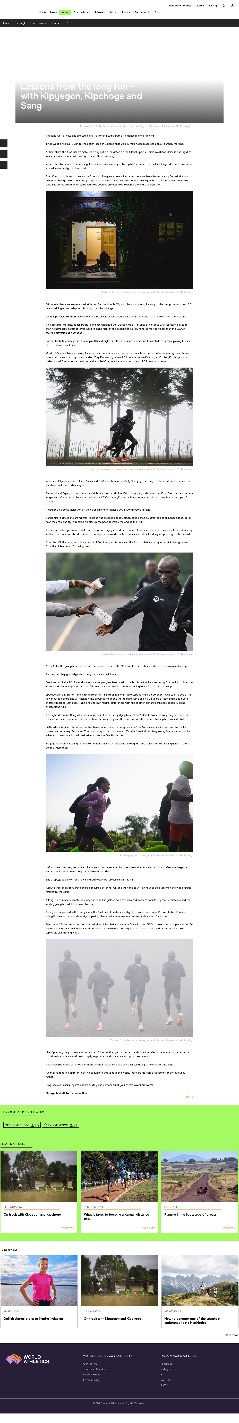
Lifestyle (21, 32)
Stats (112, 13)
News (53, 13)
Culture (56, 32)
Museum (200, 5)
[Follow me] (7, 1134)
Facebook (166, 1373)
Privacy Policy (91, 1389)
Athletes (100, 13)
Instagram (166, 1378)
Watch (65, 13)
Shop (158, 13)
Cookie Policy (91, 1384)
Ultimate (125, 13)
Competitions (81, 13)
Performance (39, 32)
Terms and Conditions (96, 1378)
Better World (142, 13)
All (68, 32)
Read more (68, 1237)
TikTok (165, 1395)
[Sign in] (233, 5)
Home (42, 13)
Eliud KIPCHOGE (19, 1134)
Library (213, 5)
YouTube (166, 1389)
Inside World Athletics (179, 5)
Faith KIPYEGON (58, 1134)
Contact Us (90, 1373)
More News (231, 1344)
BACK (189, 1106)
